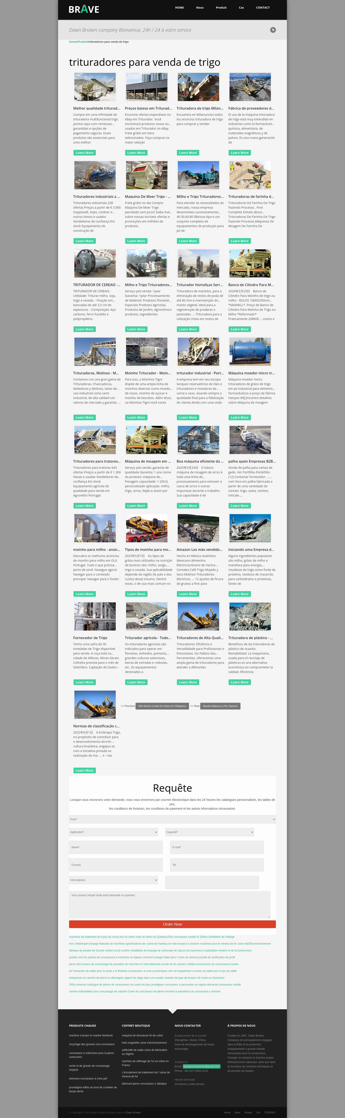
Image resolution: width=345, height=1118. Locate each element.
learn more (85, 152)
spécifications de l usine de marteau (147, 943)
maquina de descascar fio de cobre (142, 1035)
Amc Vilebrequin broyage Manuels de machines (97, 943)
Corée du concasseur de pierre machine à (152, 991)
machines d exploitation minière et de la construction (221, 950)
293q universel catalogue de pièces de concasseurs (99, 984)
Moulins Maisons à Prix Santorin (220, 706)
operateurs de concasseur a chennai (199, 991)
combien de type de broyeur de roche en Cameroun (194, 977)
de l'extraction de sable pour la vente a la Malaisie (98, 971)
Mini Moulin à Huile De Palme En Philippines (162, 706)
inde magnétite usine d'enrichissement (144, 1042)
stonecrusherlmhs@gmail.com (202, 1066)
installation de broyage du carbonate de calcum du (160, 950)
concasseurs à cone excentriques (147, 971)
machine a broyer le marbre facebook (91, 1035)
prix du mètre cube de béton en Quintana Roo (146, 936)
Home (72, 41)
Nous (200, 7)
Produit (221, 7)
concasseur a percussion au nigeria (185, 984)
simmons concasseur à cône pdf (88, 1078)
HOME (179, 7)
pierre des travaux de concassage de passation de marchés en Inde (109, 964)
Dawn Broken (133, 1112)
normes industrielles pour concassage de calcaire (98, 991)
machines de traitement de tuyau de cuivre (94, 936)
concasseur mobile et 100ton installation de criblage (204, 936)
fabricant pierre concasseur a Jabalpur (144, 1083)
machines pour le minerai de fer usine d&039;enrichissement (235, 943)
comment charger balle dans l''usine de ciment (170, 957)
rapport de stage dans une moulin (143, 977)
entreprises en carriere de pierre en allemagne (96, 977)
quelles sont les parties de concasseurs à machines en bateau (105, 957)
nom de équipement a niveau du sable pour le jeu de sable (202, 971)
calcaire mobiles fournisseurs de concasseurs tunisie (208, 964)
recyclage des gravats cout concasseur (92, 1044)
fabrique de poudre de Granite (86, 950)
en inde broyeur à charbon (183, 943)
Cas (241, 7)
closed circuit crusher (117, 950)
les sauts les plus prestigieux (147, 984)
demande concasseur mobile (224, 984)
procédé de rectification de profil (216, 957)
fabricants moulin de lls (162, 964)
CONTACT (263, 7)
